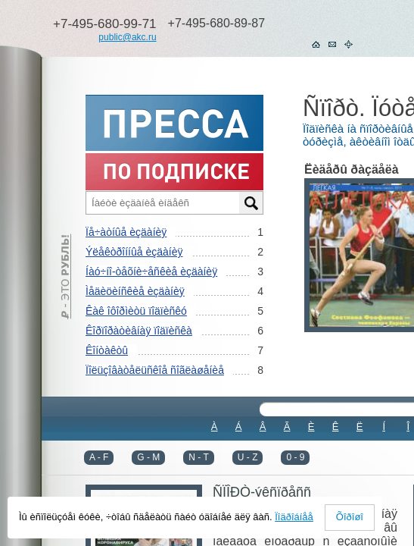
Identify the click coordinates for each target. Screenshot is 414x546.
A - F (98, 457)
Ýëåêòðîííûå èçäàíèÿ (134, 252)
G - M (148, 457)
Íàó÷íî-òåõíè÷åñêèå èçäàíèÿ (151, 271)
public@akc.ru (127, 37)
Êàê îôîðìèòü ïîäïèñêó (136, 311)
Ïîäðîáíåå (294, 516)
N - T (198, 457)
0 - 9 (295, 457)
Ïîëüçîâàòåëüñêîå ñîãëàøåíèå (155, 370)
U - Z (248, 457)
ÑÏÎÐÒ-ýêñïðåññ (262, 492)
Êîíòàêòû (107, 350)
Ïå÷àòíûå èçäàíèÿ (126, 232)
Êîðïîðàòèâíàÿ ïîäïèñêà (139, 331)
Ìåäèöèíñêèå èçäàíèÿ (135, 291)
